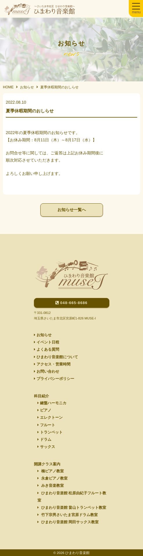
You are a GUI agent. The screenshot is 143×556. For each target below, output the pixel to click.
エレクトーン (50, 418)
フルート (46, 425)
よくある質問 (46, 350)
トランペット (50, 432)
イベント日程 (46, 342)
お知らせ (43, 335)
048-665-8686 (71, 303)
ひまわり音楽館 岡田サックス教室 (68, 522)
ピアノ (44, 410)
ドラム (44, 440)
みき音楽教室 (50, 486)
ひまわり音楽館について (56, 357)
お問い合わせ (46, 372)
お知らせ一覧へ (71, 209)
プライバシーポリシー (54, 379)
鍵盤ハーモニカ (51, 403)
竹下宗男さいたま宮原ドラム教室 (67, 515)
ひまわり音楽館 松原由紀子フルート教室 (71, 496)
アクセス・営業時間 (52, 364)
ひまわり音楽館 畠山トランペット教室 (71, 508)
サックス (46, 447)
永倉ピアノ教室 (52, 478)
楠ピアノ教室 (50, 471)
